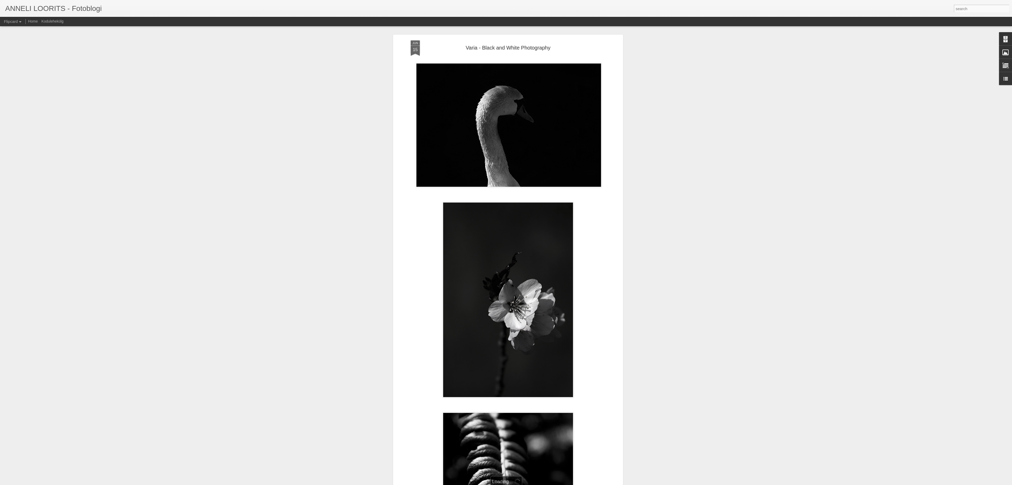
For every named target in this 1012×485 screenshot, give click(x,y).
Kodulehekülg (53, 21)
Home (33, 21)
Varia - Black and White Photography (508, 48)
